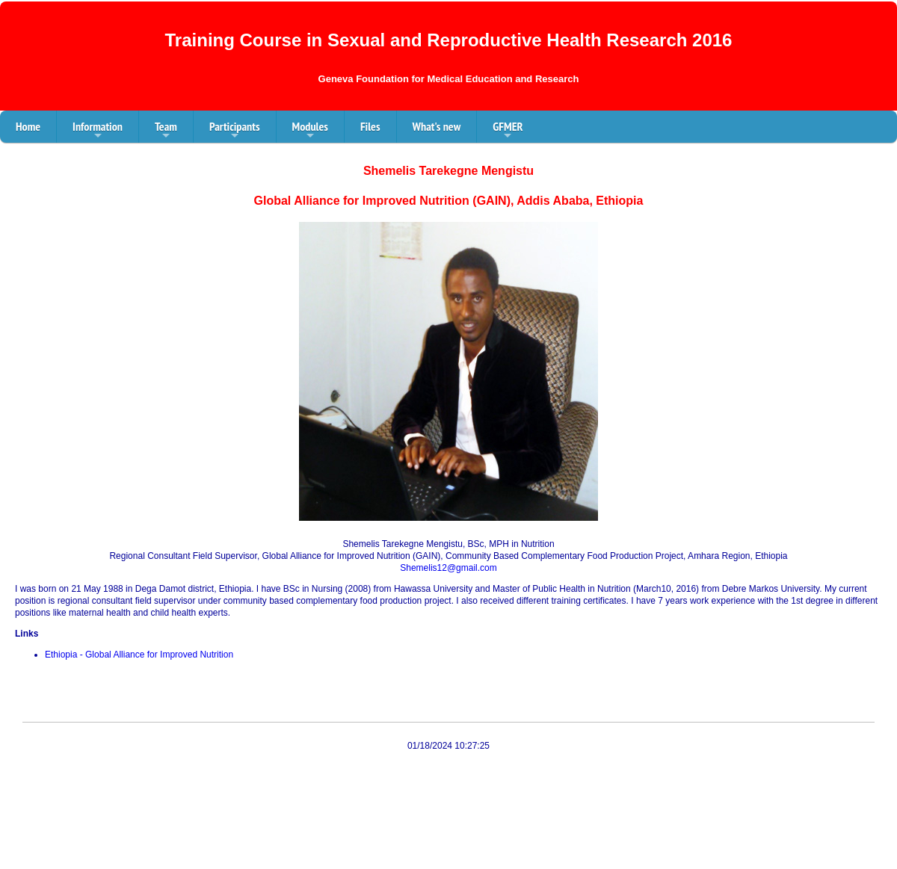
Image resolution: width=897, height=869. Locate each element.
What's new (437, 126)
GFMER (508, 131)
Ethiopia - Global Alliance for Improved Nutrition (139, 654)
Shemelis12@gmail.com (448, 568)
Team (166, 131)
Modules (310, 131)
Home (28, 126)
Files (370, 126)
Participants (234, 131)
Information (98, 131)
